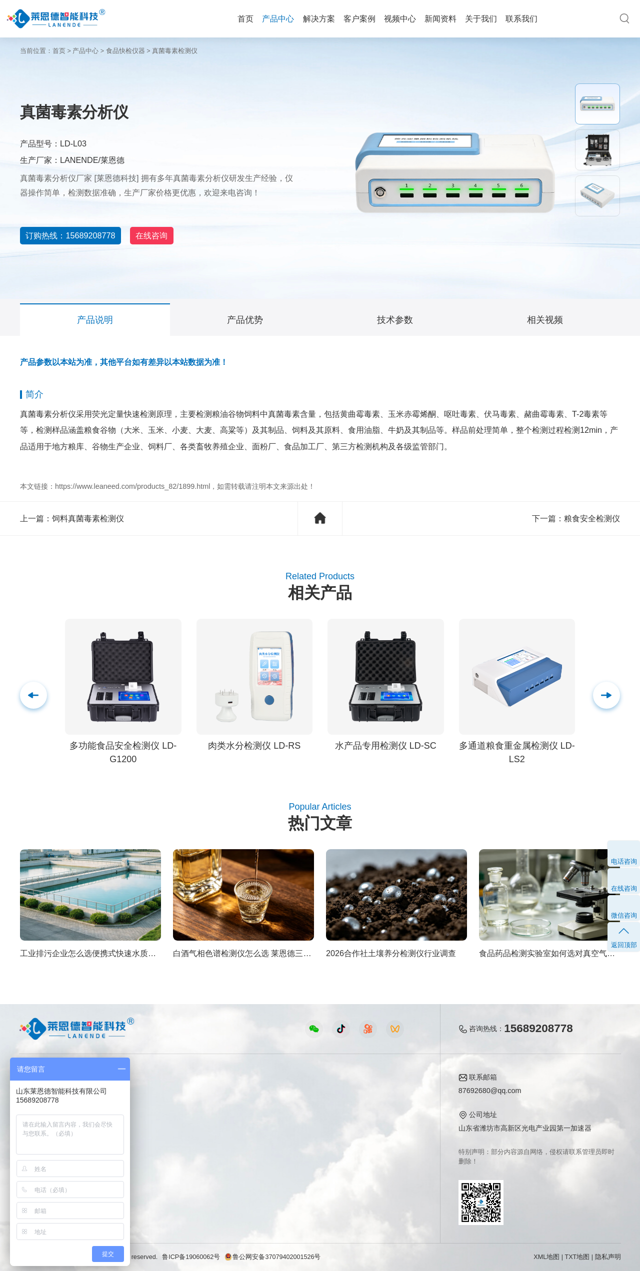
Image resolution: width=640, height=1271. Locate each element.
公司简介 (380, 1094)
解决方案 (319, 18)
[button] (606, 695)
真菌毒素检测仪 (175, 50)
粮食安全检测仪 (592, 518)
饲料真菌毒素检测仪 (88, 518)
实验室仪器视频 (218, 1155)
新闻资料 (440, 18)
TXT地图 (577, 1257)
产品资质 (380, 1109)
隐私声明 (608, 1257)
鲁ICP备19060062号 (191, 1257)
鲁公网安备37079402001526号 (272, 1257)
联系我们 (522, 18)
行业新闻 (306, 1109)
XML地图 (547, 1257)
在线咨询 (175, 235)
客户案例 (360, 18)
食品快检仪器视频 (222, 1109)
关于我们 (481, 18)
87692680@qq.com (490, 1091)
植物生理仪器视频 (222, 1140)
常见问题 (306, 1124)
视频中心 (400, 18)
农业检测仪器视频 (222, 1094)
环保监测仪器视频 (222, 1170)
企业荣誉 (380, 1124)
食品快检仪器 (125, 50)
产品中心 (278, 18)
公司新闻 (306, 1094)
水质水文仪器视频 (222, 1124)
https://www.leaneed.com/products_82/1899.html (132, 486)
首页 (246, 18)
